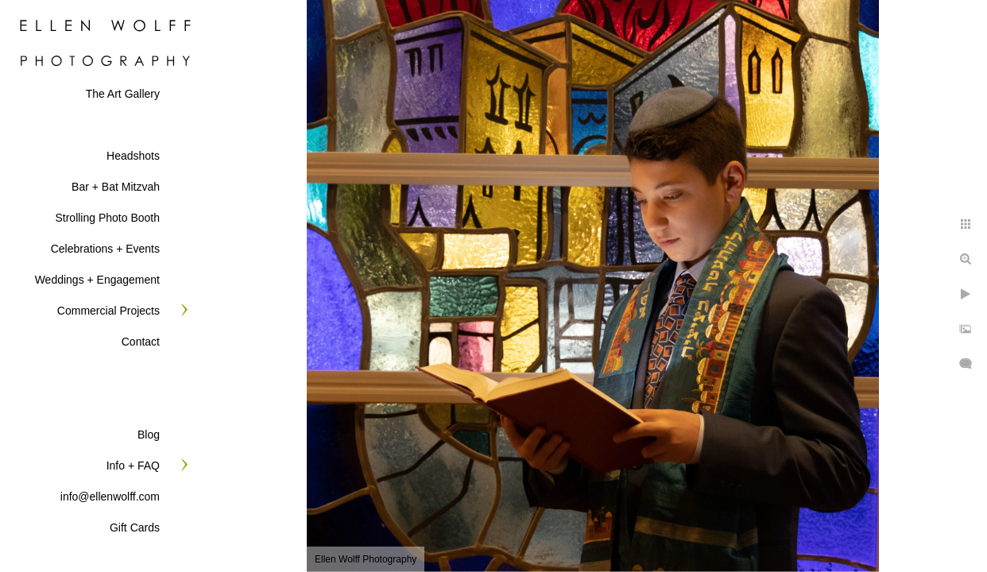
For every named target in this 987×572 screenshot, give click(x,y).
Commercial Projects (108, 310)
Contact (141, 341)
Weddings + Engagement (97, 279)
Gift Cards (135, 527)
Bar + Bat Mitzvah (116, 186)
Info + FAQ (133, 465)
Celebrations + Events (105, 248)
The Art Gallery (123, 93)
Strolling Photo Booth (107, 217)
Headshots (133, 155)
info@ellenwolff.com (110, 496)
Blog (148, 434)
